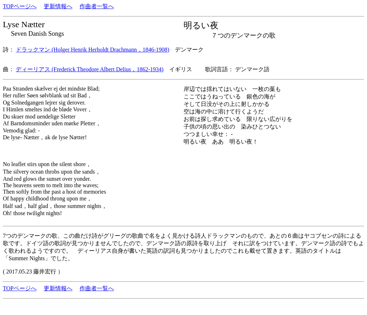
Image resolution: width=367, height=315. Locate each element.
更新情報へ (58, 6)
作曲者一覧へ (97, 6)
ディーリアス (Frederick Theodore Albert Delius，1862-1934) (89, 69)
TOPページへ (20, 6)
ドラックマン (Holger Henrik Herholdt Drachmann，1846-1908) (92, 50)
